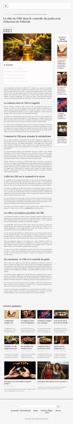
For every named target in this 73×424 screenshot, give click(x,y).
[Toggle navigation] (5, 6)
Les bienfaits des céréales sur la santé (27, 348)
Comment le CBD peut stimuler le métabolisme (16, 71)
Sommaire (9, 65)
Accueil (5, 14)
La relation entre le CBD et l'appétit (13, 68)
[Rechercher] (34, 406)
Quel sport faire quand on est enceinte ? (52, 381)
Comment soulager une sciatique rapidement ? (61, 116)
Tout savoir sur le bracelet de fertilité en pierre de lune (62, 140)
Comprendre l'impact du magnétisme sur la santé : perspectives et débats (61, 64)
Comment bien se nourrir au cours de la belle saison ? (44, 348)
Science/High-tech (47, 411)
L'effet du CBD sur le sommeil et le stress (15, 75)
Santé (10, 14)
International (25, 410)
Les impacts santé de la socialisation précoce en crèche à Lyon (62, 91)
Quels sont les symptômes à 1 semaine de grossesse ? (59, 349)
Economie (15, 410)
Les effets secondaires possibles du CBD (15, 78)
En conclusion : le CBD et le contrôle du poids (16, 81)
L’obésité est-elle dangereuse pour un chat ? (10, 348)
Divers (58, 410)
